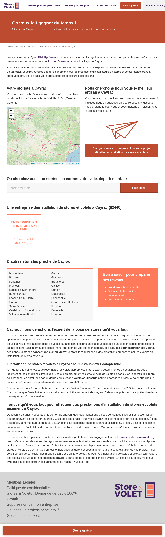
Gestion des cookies (23, 515)
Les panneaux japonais (122, 299)
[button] (44, 5)
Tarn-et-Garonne (59, 46)
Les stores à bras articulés (124, 287)
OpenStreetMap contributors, (59, 163)
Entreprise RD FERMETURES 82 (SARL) (23, 226)
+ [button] (11, 111)
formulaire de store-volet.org (135, 437)
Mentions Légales (21, 482)
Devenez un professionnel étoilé (33, 510)
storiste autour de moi (47, 94)
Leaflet (34, 163)
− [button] (11, 116)
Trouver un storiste (24, 46)
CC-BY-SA (75, 163)
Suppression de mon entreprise (32, 504)
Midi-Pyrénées (42, 46)
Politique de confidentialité (28, 488)
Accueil (10, 46)
